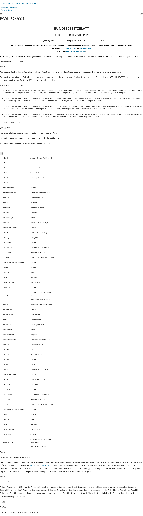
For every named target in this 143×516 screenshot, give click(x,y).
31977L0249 (70, 51)
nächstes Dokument (8, 10)
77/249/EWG (45, 465)
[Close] (1, 153)
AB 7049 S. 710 (85, 48)
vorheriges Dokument (9, 7)
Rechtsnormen (8, 3)
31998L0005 (80, 51)
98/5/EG (33, 465)
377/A (64, 48)
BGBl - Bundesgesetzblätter (27, 3)
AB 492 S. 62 (71, 48)
